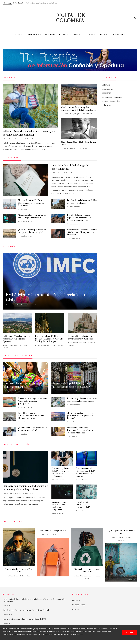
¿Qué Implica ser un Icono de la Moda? (121, 531)
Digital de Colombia (70, 18)
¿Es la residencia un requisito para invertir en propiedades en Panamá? (80, 415)
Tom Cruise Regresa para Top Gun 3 (19, 570)
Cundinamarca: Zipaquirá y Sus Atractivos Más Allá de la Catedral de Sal (79, 108)
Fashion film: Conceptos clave (53, 530)
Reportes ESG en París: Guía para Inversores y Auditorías (80, 337)
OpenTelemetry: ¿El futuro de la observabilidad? (84, 505)
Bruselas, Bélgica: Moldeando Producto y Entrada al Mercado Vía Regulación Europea (49, 339)
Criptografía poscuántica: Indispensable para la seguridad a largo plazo (25, 487)
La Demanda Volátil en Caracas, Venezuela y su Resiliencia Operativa (16, 339)
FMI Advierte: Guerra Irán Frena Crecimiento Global (26, 610)
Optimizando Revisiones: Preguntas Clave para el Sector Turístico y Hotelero (80, 430)
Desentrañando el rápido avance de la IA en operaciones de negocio (85, 472)
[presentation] (13, 2)
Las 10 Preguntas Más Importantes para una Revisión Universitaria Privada (31, 415)
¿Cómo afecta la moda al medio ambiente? (87, 570)
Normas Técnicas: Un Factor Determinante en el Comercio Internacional (31, 203)
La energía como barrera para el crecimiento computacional (59, 506)
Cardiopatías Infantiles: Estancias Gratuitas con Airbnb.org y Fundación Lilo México (36, 3)
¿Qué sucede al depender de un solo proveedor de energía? (32, 231)
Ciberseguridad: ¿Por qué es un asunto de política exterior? (32, 216)
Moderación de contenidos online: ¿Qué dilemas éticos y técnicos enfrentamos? (82, 232)
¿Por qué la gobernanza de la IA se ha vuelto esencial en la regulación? (61, 472)
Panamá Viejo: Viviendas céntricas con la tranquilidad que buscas (82, 399)
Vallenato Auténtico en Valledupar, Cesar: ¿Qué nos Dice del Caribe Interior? (29, 133)
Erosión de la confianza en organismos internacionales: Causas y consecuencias (79, 217)
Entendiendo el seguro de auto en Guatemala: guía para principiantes (32, 401)
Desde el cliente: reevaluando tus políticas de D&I (24, 619)
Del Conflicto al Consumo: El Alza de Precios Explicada (82, 201)
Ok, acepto (129, 632)
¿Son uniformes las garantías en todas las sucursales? (32, 429)
